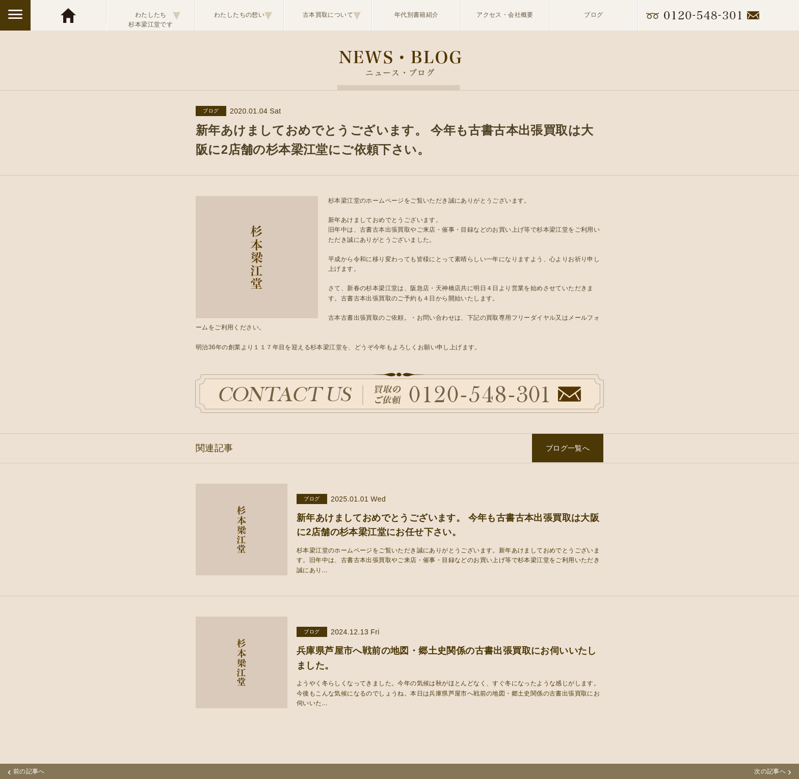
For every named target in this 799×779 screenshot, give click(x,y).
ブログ (593, 14)
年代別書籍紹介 (416, 14)
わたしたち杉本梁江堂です (154, 15)
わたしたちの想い (243, 15)
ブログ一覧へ (568, 448)
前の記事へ (26, 771)
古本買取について (332, 15)
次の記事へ (772, 771)
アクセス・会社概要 (505, 14)
